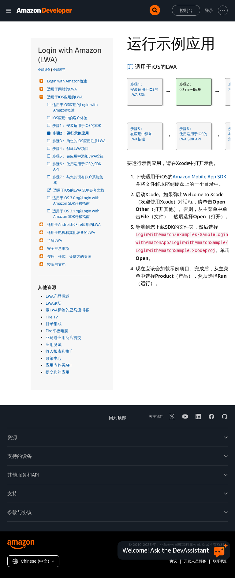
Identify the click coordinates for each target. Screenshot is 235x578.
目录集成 (54, 323)
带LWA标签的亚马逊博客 (67, 309)
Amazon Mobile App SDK (199, 176)
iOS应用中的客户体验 (70, 117)
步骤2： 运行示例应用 (71, 133)
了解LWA (54, 240)
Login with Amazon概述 (66, 81)
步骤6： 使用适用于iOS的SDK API (77, 166)
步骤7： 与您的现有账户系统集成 (78, 179)
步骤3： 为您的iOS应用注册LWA (79, 140)
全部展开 (59, 69)
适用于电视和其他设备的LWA (70, 232)
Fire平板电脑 (57, 330)
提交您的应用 (57, 372)
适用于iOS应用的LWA (64, 97)
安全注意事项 (57, 248)
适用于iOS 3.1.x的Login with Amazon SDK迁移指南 (76, 213)
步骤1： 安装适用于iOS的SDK (77, 125)
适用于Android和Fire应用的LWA (73, 224)
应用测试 (54, 344)
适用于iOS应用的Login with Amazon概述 (76, 107)
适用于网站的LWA (61, 89)
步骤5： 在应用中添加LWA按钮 (78, 156)
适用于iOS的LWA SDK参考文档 (78, 190)
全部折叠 (44, 69)
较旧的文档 (55, 264)
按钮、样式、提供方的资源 (68, 256)
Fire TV (52, 316)
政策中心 (54, 358)
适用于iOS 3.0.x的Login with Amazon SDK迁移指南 (76, 200)
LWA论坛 (54, 303)
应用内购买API (59, 365)
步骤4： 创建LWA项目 (71, 148)
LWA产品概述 (57, 296)
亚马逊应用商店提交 (63, 337)
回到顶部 (117, 417)
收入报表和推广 (59, 351)
